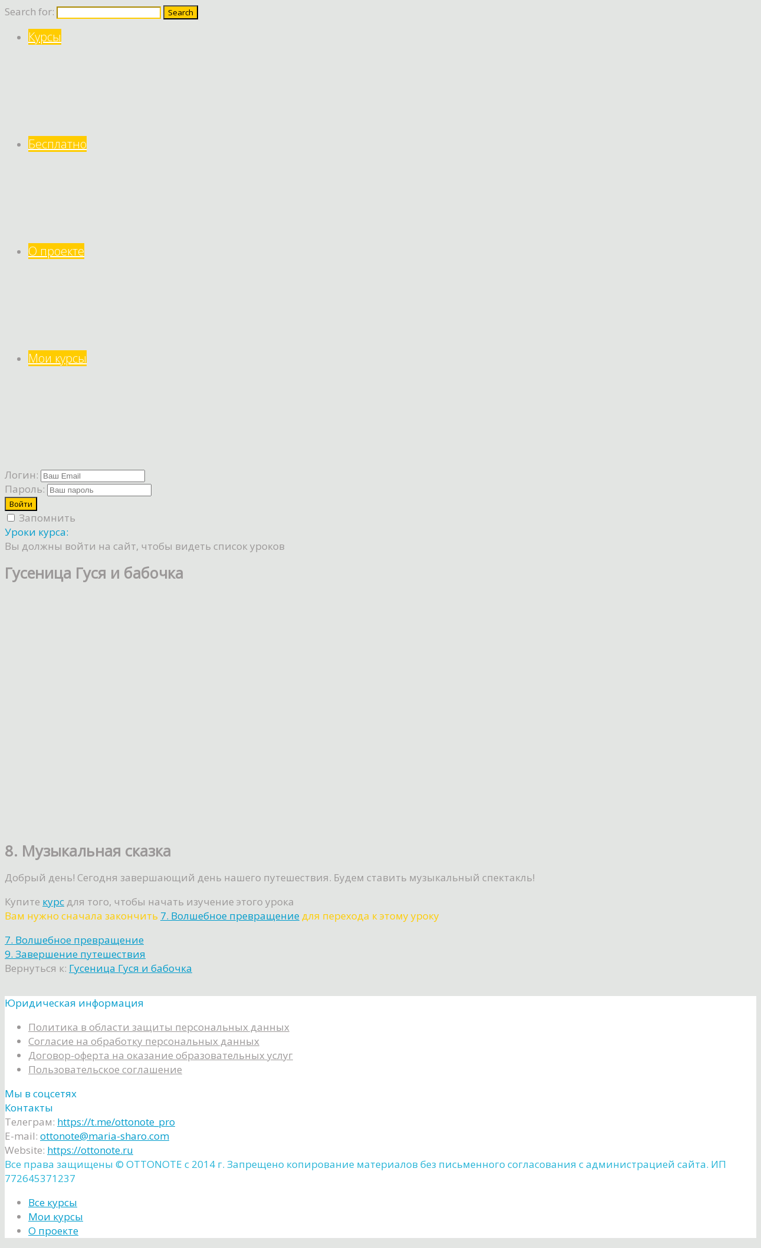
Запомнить (41, 518)
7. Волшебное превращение (229, 915)
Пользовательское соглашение (105, 1069)
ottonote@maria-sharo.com (104, 1136)
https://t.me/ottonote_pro (116, 1121)
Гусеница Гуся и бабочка (130, 968)
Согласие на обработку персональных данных (143, 1041)
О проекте (392, 297)
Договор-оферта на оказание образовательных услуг (160, 1055)
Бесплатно (392, 190)
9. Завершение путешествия (75, 954)
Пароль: (25, 489)
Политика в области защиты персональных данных (158, 1027)
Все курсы (52, 1202)
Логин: (21, 475)
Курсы (392, 83)
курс (53, 901)
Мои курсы (392, 404)
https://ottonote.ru (90, 1150)
